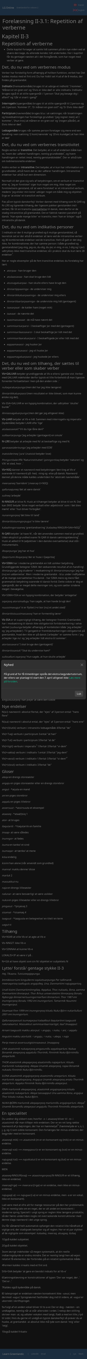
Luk (79, 693)
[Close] (81, 664)
